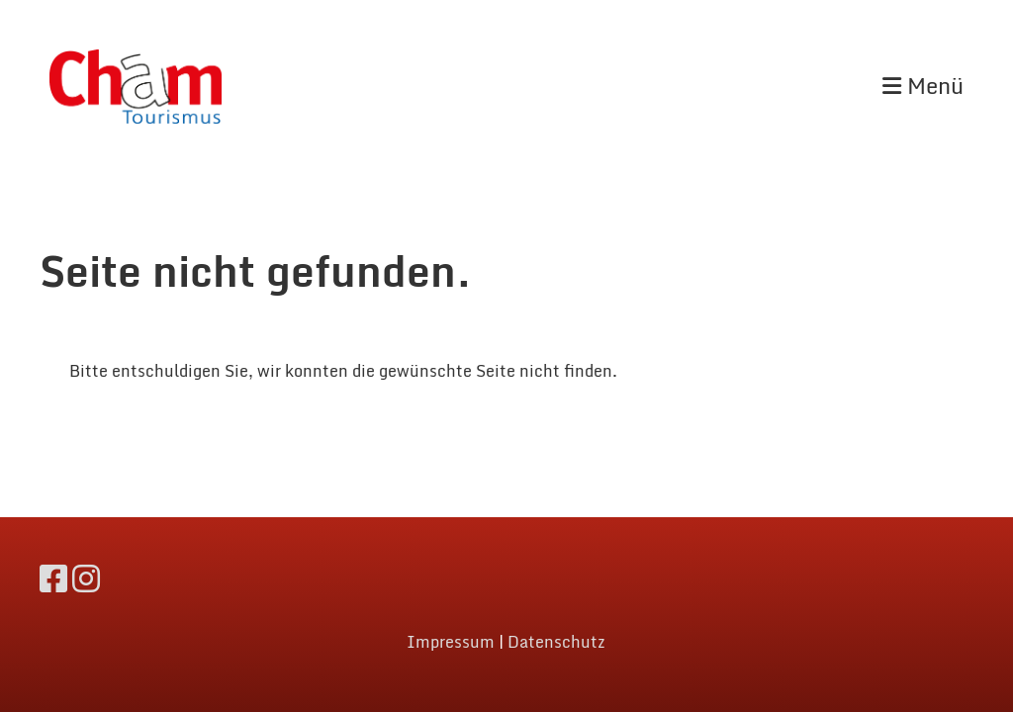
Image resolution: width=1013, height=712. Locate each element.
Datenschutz (556, 642)
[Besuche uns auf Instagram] (86, 578)
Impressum (451, 642)
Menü (923, 86)
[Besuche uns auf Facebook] (53, 578)
